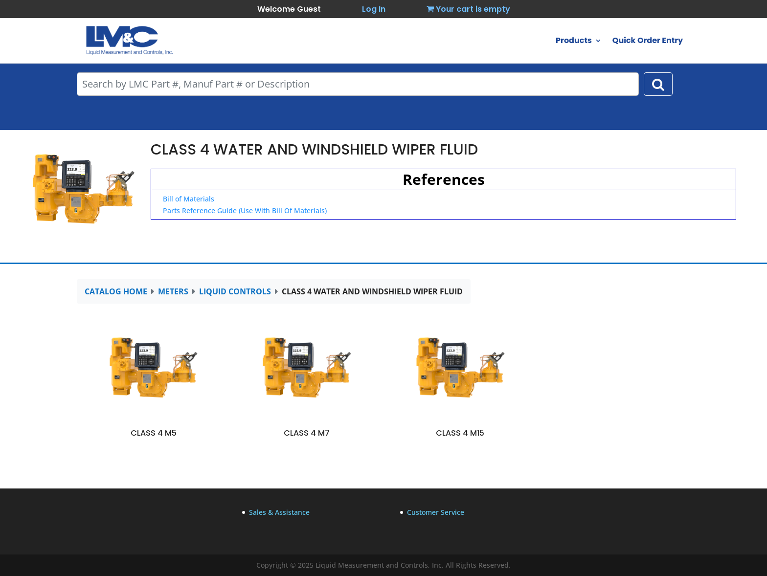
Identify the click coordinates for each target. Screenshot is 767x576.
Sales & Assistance (279, 512)
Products (574, 41)
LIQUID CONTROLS (235, 291)
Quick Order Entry (647, 41)
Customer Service (435, 512)
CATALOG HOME (116, 291)
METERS (173, 291)
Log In (373, 9)
